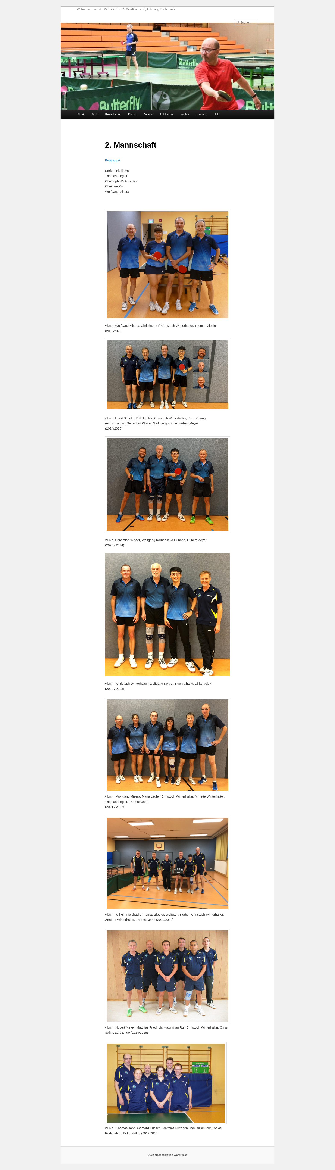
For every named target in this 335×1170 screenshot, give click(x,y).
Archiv (185, 114)
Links (217, 114)
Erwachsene (113, 114)
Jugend (148, 114)
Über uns (201, 114)
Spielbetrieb (167, 114)
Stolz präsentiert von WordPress (167, 1155)
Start (81, 114)
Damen (132, 114)
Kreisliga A (112, 160)
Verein (94, 114)
